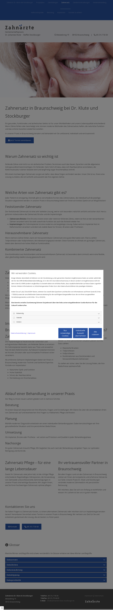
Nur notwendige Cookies (50, 333)
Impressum (31, 333)
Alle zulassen (92, 333)
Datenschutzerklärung (18, 333)
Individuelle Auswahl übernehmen (71, 333)
